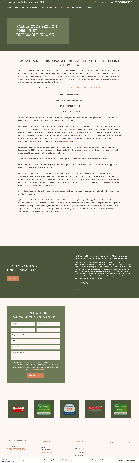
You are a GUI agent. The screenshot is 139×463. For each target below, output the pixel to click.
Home (76, 445)
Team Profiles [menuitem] (19, 7)
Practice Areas (79, 452)
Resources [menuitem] (65, 7)
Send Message (35, 376)
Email (38, 329)
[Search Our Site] (130, 442)
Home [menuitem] (9, 7)
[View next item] (78, 290)
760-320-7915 (123, 2)
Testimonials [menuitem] (76, 7)
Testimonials (78, 456)
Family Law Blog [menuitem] (46, 7)
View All (13, 278)
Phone (14, 329)
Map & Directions (46, 453)
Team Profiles (79, 449)
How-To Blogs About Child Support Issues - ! (80, 88)
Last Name (40, 323)
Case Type (15, 340)
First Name (15, 323)
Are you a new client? (18, 335)
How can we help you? (18, 352)
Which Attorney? (16, 346)
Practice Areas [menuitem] (32, 7)
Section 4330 (67, 141)
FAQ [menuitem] (56, 7)
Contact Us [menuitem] (88, 7)
